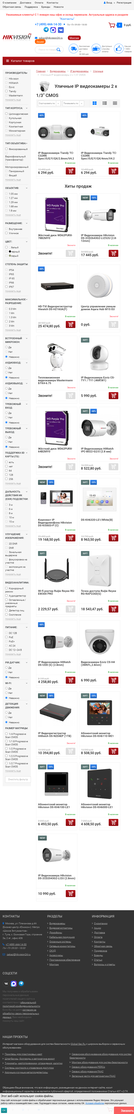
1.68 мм (11, 206)
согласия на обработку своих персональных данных (21, 1013)
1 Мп (9, 313)
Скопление (13, 614)
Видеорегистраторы (61, 928)
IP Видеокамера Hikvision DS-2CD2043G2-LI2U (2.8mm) (56, 877)
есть (9, 462)
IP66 (9, 282)
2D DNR (11, 543)
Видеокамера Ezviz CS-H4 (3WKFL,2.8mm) (98, 663)
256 (9, 479)
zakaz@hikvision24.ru (51, 37)
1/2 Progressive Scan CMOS (15, 750)
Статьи (98, 959)
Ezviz (9, 87)
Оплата (39, 2)
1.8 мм (10, 210)
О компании (9, 2)
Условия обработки (94, 1103)
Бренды (45, 6)
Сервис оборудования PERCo (88, 1066)
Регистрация (124, 2)
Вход (108, 2)
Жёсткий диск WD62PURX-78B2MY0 (55, 237)
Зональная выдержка (13, 554)
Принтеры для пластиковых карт (23, 1054)
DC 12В (11, 633)
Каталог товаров (20, 61)
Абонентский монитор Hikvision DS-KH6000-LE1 (97, 806)
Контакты (52, 2)
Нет (9, 351)
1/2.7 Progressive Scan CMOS (16, 765)
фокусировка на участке (16, 561)
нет (9, 466)
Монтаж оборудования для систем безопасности (100, 1062)
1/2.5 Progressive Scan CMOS (16, 758)
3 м (9, 504)
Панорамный (14, 171)
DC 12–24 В (13, 649)
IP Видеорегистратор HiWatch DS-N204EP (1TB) (54, 735)
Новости (59, 6)
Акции (40, 41)
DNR (9, 547)
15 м (9, 521)
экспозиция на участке (15, 568)
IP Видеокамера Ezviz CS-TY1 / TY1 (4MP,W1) (98, 379)
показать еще (13, 99)
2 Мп (9, 321)
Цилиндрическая (16, 113)
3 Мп (9, 325)
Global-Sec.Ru (78, 1044)
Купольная (13, 118)
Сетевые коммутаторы (62, 946)
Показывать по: (71, 103)
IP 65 (9, 278)
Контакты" (67, 18)
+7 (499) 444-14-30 (48, 24)
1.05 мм (11, 193)
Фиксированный (16, 149)
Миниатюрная (15, 130)
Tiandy (10, 91)
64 (8, 470)
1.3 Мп (10, 317)
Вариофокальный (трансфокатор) (15, 156)
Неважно (12, 357)
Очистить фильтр (18, 779)
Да (8, 347)
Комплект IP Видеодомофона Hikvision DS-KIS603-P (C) (55, 522)
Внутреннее (13, 229)
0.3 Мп (10, 308)
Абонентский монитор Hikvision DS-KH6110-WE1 (97, 735)
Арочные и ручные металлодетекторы (26, 1072)
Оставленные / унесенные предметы (15, 603)
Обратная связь (12, 6)
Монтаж (74, 37)
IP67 (9, 286)
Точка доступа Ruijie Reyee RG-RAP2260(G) (98, 592)
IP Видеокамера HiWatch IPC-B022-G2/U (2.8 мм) (97, 450)
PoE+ (10, 641)
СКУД (52, 950)
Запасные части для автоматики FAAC (94, 1076)
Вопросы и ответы (104, 964)
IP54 (9, 270)
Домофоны (55, 932)
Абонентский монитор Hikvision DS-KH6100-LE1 (54, 806)
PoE (9, 637)
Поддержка (31, 6)
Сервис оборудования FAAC (87, 1071)
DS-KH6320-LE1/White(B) (97, 519)
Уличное (11, 233)
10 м (9, 517)
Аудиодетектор (15, 595)
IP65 (9, 274)
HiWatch (11, 82)
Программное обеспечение (64, 959)
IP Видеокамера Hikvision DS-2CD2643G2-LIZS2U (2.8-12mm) (99, 238)
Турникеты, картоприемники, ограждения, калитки (33, 1063)
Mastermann (14, 95)
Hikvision (12, 78)
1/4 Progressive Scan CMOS (15, 736)
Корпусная (13, 122)
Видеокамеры (57, 923)
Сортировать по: (47, 103)
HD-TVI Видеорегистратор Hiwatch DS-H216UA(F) (55, 308)
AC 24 (10, 645)
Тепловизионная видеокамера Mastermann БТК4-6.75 (55, 380)
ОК (4, 1110)
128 (9, 474)
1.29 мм (11, 202)
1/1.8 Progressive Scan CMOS (16, 743)
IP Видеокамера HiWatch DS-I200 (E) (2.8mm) (54, 663)
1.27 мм (11, 198)
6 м (9, 509)
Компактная (14, 126)
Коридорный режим (14, 590)
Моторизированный (16, 165)
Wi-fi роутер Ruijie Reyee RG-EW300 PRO (56, 592)
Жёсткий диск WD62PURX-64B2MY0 (55, 450)
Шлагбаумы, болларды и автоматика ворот (30, 1058)
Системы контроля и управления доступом (29, 1067)
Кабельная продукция (62, 937)
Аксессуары (56, 955)
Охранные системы (60, 941)
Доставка (25, 2)
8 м (9, 513)
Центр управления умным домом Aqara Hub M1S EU (98, 308)
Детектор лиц (14, 610)
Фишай (11, 175)
